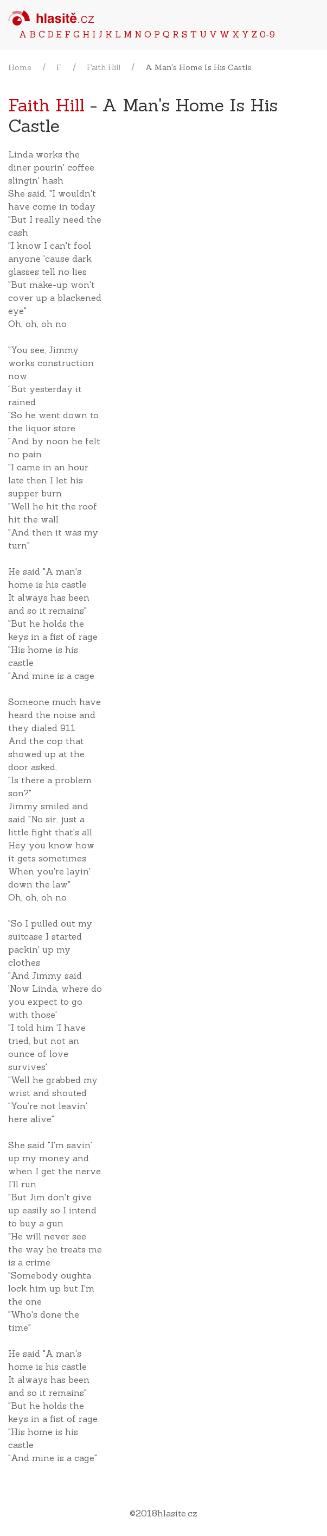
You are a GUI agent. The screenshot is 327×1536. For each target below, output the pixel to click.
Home (19, 67)
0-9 (267, 34)
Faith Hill (103, 67)
